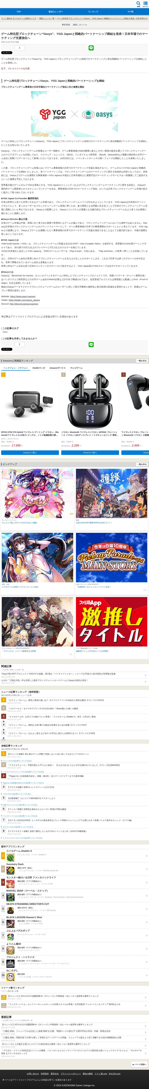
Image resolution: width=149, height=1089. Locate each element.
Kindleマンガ (39, 368)
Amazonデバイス (58, 368)
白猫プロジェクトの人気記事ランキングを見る (20, 805)
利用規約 (45, 1074)
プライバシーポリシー (71, 1074)
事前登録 (66, 24)
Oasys (5, 332)
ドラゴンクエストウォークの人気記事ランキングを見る (23, 772)
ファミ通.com (101, 1074)
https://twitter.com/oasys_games (24, 300)
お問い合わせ (33, 1074)
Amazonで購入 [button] (30, 452)
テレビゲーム (76, 368)
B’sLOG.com (114, 1074)
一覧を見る (142, 361)
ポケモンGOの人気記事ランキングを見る (18, 827)
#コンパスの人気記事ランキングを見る (17, 761)
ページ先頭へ (140, 1064)
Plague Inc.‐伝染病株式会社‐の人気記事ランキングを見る (23, 783)
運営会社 (55, 1074)
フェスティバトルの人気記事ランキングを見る (20, 816)
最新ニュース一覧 (46, 18)
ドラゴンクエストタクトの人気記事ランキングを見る (22, 838)
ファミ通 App (11, 4)
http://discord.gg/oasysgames (24, 304)
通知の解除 (88, 1074)
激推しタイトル (80, 24)
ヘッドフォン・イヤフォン (15, 368)
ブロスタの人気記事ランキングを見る (17, 794)
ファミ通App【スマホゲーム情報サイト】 (19, 18)
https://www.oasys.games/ (22, 296)
